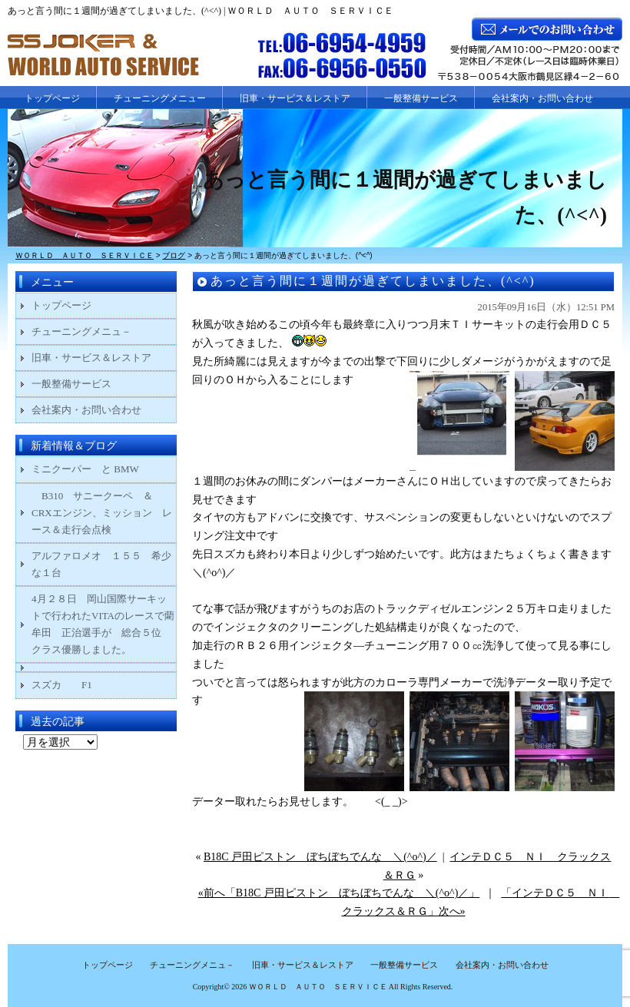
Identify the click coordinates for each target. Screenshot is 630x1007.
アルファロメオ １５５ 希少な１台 (101, 564)
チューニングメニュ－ (81, 331)
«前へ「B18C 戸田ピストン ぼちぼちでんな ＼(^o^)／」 (339, 893)
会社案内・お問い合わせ (542, 98)
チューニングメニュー (160, 98)
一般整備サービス (421, 98)
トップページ (52, 98)
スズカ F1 (72, 685)
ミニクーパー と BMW (85, 469)
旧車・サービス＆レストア (295, 98)
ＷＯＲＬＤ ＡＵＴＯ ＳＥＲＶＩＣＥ (318, 986)
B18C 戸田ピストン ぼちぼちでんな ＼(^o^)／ (320, 857)
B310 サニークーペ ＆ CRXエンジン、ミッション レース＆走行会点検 (102, 512)
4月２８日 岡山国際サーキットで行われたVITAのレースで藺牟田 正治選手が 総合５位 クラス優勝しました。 (103, 624)
